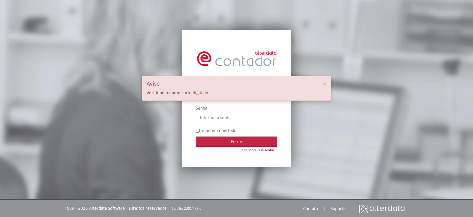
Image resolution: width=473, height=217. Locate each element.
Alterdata (381, 208)
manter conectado (216, 130)
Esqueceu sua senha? (258, 150)
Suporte (338, 208)
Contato (310, 208)
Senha (201, 108)
